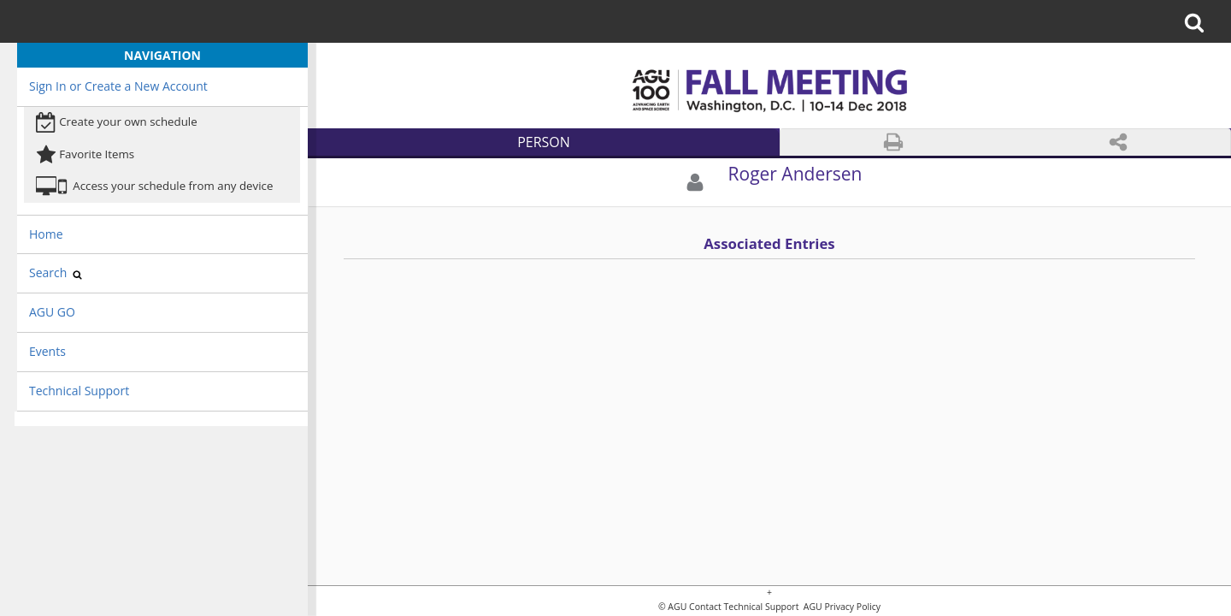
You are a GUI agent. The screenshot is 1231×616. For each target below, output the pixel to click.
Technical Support (79, 390)
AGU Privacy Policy (841, 607)
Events (47, 351)
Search (55, 272)
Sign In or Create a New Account (118, 86)
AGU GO (52, 312)
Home (46, 234)
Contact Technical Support (743, 607)
